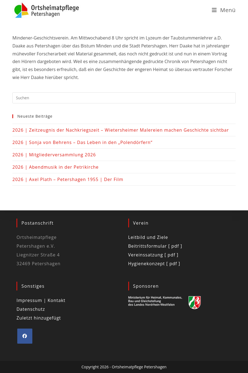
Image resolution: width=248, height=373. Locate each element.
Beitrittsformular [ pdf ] (155, 246)
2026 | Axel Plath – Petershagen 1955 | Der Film (67, 179)
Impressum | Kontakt (40, 300)
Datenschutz (30, 309)
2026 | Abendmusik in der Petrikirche (55, 167)
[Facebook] (24, 336)
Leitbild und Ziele (148, 237)
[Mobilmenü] (224, 10)
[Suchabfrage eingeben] (124, 97)
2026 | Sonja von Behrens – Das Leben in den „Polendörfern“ (82, 142)
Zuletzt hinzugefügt (38, 318)
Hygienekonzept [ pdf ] (154, 264)
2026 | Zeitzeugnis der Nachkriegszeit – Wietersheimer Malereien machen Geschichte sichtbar (120, 130)
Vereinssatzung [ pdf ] (153, 255)
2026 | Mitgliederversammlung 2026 (54, 155)
